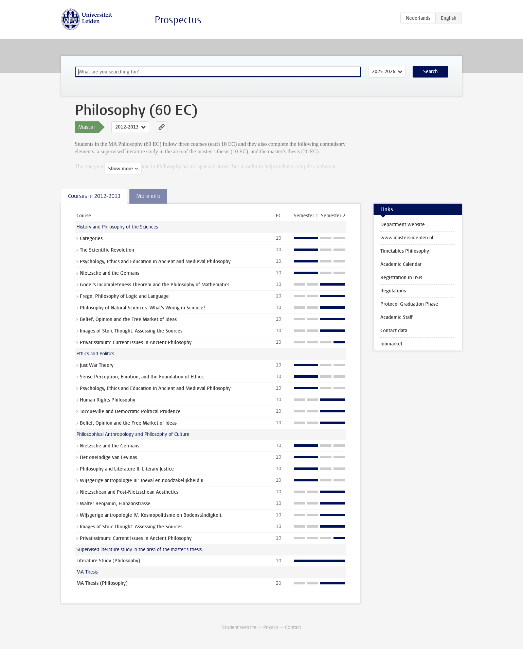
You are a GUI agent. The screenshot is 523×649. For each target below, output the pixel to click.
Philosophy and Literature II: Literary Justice (127, 469)
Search (430, 71)
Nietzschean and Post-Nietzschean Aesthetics (129, 492)
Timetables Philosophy (404, 251)
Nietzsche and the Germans (109, 273)
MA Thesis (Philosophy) (102, 583)
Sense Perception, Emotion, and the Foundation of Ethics (141, 377)
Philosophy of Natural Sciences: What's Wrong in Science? (142, 308)
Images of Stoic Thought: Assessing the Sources (131, 331)
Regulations (393, 291)
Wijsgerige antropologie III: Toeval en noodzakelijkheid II (141, 480)
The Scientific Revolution (107, 250)
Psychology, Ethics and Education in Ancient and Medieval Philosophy (155, 261)
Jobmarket (391, 344)
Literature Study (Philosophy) (108, 561)
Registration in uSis (401, 277)
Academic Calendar (400, 264)
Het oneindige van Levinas (108, 457)
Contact (293, 627)
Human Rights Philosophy (107, 400)
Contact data (393, 330)
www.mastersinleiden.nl (406, 238)
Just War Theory (96, 365)
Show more (90, 169)
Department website (402, 224)
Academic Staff (396, 317)
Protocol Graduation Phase (409, 304)
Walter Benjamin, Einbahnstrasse (115, 503)
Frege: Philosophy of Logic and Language (124, 296)
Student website (239, 627)
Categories (91, 238)
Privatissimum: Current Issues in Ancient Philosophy (136, 342)
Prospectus (178, 20)
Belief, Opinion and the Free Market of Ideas (128, 319)
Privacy (270, 627)
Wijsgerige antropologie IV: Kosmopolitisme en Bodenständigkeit (150, 515)
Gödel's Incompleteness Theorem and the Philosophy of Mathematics (154, 284)
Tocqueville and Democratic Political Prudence (130, 411)
